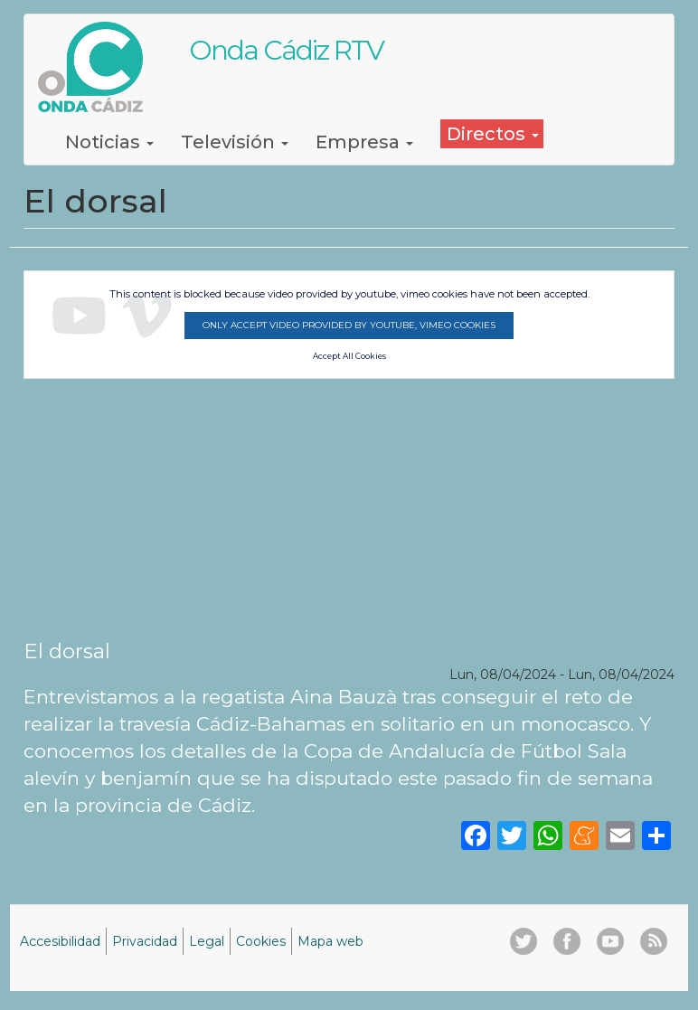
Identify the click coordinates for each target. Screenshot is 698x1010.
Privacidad (144, 941)
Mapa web (330, 941)
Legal (206, 941)
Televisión (234, 142)
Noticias (109, 142)
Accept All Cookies (349, 356)
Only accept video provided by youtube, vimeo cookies (349, 325)
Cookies (261, 941)
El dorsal (67, 651)
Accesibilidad (60, 941)
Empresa (364, 142)
